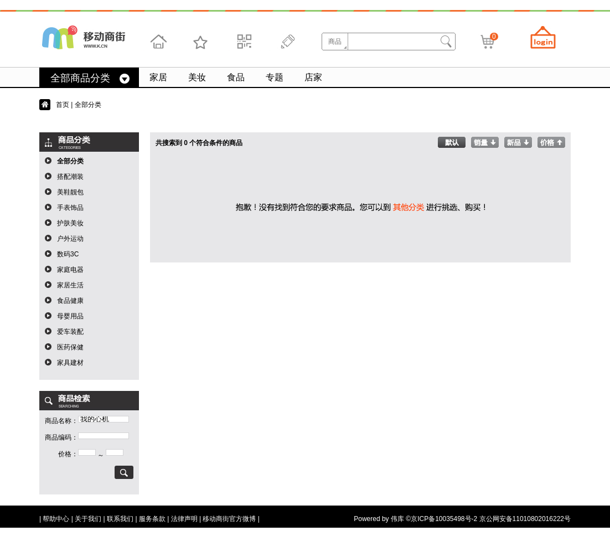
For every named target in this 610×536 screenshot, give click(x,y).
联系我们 (120, 519)
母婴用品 (70, 316)
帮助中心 (56, 519)
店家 (313, 77)
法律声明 (184, 519)
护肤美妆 (70, 223)
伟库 (397, 519)
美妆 (197, 77)
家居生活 (70, 285)
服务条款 (152, 519)
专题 (274, 77)
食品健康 (70, 301)
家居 (158, 77)
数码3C (68, 254)
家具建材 (70, 363)
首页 (62, 105)
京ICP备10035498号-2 (444, 519)
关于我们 (88, 519)
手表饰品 (70, 208)
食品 (236, 77)
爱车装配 (70, 332)
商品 (335, 41)
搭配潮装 (70, 177)
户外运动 (70, 239)
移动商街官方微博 (229, 519)
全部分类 (70, 161)
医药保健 (70, 347)
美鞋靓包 (70, 192)
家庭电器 (70, 270)
